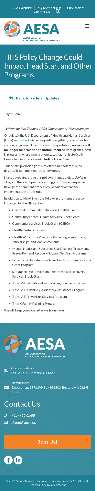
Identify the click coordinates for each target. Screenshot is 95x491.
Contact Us (42, 11)
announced (21, 140)
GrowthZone (58, 485)
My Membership (49, 7)
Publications (76, 7)
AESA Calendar (21, 7)
